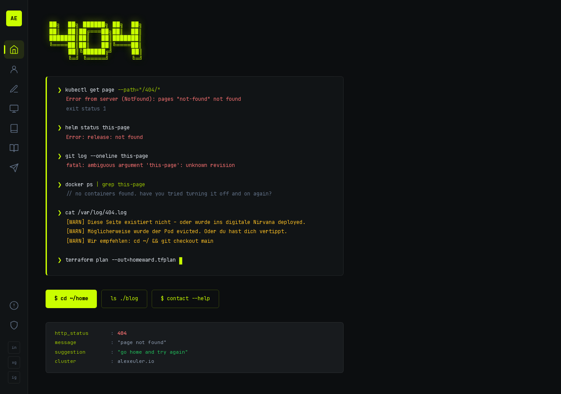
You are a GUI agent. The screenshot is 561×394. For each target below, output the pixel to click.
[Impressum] (14, 305)
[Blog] (14, 128)
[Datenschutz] (14, 325)
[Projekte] (14, 108)
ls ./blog (124, 298)
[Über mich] (14, 69)
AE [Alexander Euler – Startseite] (14, 18)
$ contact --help (185, 298)
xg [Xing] (14, 362)
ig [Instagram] (14, 377)
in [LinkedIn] (14, 347)
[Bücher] (14, 148)
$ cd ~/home (71, 298)
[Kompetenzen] (14, 89)
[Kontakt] (14, 168)
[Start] (14, 49)
